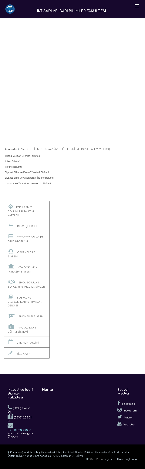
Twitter (125, 416)
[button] (27, 210)
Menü (24, 149)
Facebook (126, 403)
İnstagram (127, 409)
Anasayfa (11, 149)
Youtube (125, 423)
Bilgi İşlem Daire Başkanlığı (120, 459)
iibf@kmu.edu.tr (19, 426)
